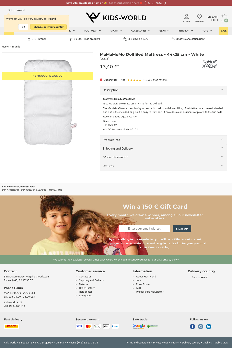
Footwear (92, 30)
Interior (186, 30)
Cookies (207, 342)
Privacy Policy (160, 342)
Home (5, 46)
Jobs (138, 280)
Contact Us (85, 276)
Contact (10, 271)
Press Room (143, 284)
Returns (108, 166)
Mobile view (221, 342)
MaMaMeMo (55, 190)
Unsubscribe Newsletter (150, 291)
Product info (111, 140)
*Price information (115, 157)
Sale (223, 31)
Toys (207, 30)
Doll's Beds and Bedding (33, 190)
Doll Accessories (10, 190)
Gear (164, 30)
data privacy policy (168, 259)
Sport (116, 30)
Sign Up (182, 228)
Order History (87, 288)
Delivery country (191, 342)
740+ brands (36, 39)
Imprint (175, 342)
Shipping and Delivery (118, 148)
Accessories (140, 30)
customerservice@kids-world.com (30, 276)
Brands (16, 46)
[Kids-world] (116, 18)
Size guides (85, 295)
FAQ (138, 288)
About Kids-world (146, 276)
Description (111, 90)
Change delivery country (48, 26)
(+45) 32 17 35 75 (22, 280)
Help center (85, 291)
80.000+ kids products (85, 39)
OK (23, 26)
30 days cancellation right (188, 39)
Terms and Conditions (138, 342)
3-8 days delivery (135, 39)
